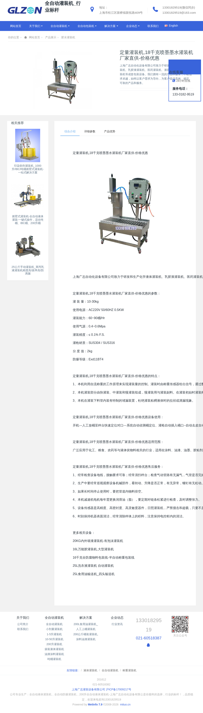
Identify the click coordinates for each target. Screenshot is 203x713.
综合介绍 (70, 131)
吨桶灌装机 (54, 659)
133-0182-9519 (183, 94)
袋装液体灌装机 (54, 649)
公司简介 (22, 624)
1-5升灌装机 (54, 634)
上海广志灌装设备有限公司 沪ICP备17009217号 (101, 689)
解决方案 (85, 617)
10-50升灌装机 (54, 639)
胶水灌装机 (68, 37)
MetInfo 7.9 (95, 704)
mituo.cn (125, 704)
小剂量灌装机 (54, 629)
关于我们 (22, 617)
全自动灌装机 (54, 617)
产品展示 (50, 37)
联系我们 (22, 629)
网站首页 (15, 26)
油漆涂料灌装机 (54, 654)
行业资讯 (117, 624)
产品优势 (109, 131)
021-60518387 (149, 638)
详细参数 (89, 131)
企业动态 (117, 617)
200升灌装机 (54, 644)
